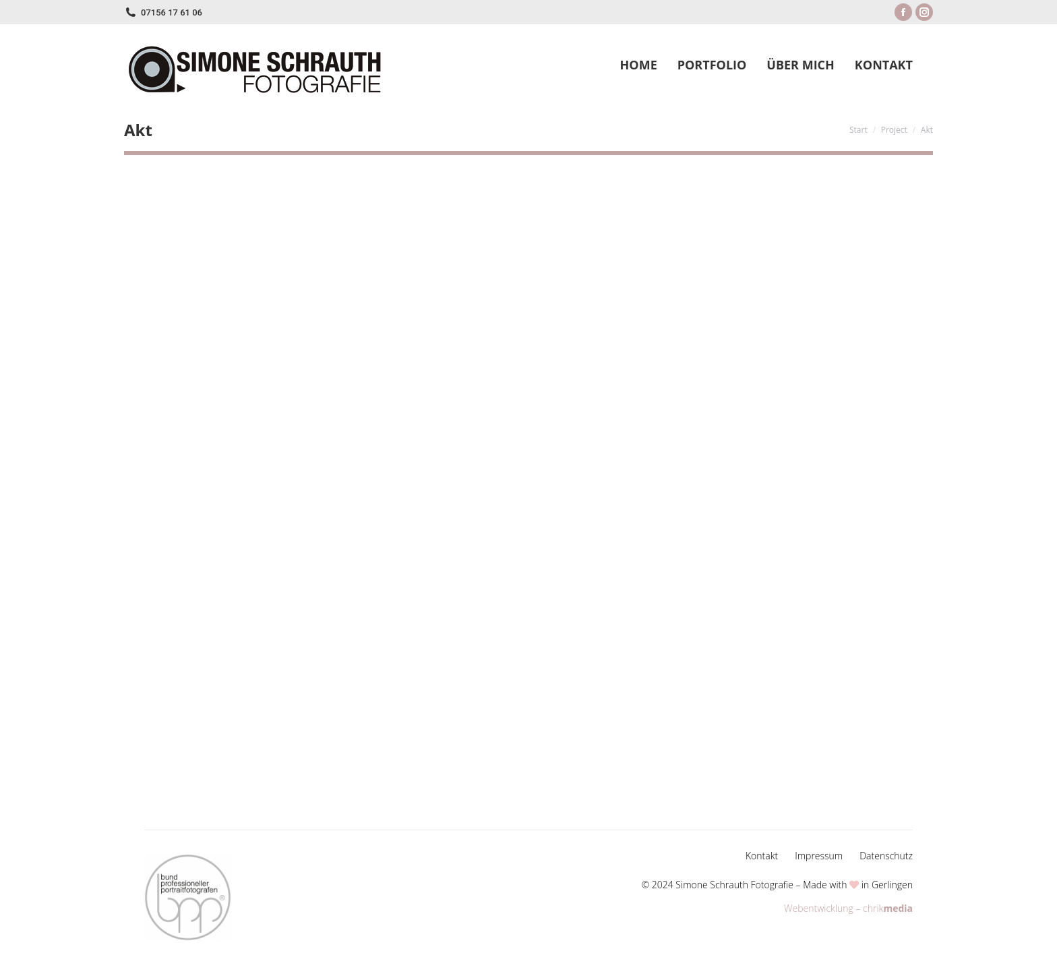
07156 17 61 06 (171, 12)
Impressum (819, 855)
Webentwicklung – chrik (848, 908)
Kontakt (762, 855)
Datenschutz (886, 855)
